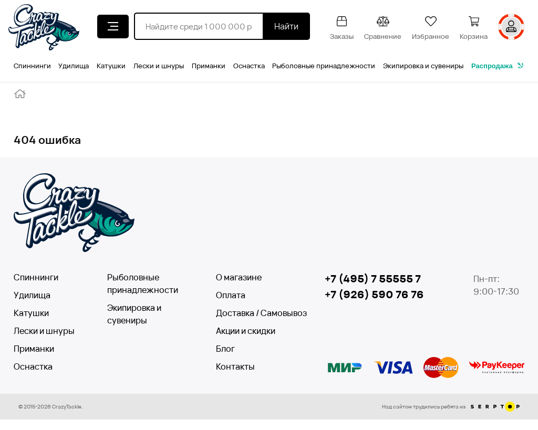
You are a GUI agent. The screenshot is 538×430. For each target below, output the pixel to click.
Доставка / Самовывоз (254, 313)
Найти (286, 26)
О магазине (239, 277)
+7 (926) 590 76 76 (374, 294)
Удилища (73, 65)
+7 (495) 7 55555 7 (373, 278)
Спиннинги (32, 65)
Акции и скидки (245, 331)
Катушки (111, 65)
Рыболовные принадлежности (323, 65)
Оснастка (249, 65)
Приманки (208, 65)
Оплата (230, 295)
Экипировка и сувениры (423, 65)
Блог (225, 348)
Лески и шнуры (158, 65)
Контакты (235, 366)
